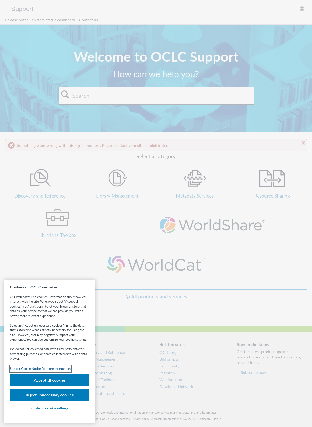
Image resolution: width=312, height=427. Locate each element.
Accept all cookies (50, 380)
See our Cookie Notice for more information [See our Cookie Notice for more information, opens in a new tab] (40, 368)
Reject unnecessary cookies (50, 394)
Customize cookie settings (49, 408)
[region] (49, 351)
